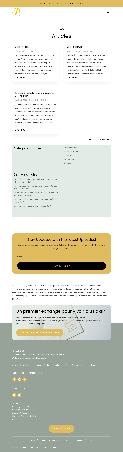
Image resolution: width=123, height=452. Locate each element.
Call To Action (22, 46)
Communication (37, 100)
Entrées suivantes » (100, 139)
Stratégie (33, 51)
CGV (54, 447)
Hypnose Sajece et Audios (24, 416)
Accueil (15, 403)
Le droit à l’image (75, 46)
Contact (15, 419)
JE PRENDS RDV (60, 428)
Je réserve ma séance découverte (38, 332)
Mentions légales (20, 447)
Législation (86, 51)
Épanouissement (71, 151)
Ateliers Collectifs (20, 413)
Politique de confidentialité (40, 447)
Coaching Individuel (20, 406)
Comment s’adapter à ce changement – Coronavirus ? (35, 94)
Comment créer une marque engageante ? (32, 206)
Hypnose (68, 155)
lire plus (20, 77)
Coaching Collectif (20, 409)
